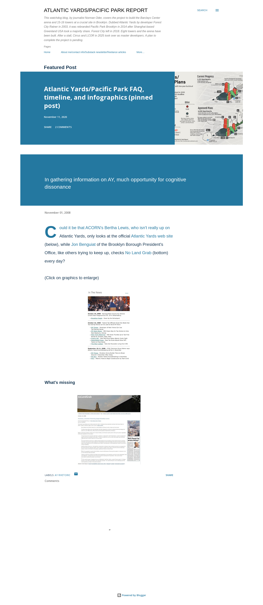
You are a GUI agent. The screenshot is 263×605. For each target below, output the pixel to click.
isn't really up (152, 227)
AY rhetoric (62, 475)
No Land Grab (138, 252)
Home (47, 52)
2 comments (63, 127)
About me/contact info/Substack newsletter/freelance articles (93, 52)
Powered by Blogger (131, 595)
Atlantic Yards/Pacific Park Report (96, 10)
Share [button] (48, 127)
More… (141, 52)
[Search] (202, 10)
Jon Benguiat (83, 244)
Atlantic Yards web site (152, 236)
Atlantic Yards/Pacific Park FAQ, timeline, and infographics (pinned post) (98, 97)
